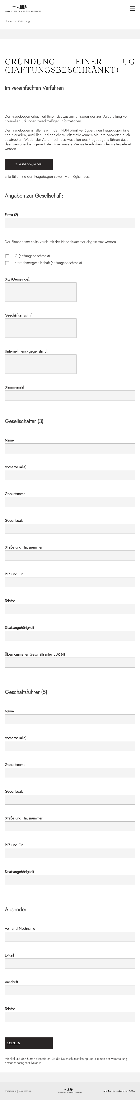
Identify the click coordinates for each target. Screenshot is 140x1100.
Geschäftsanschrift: (19, 315)
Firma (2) (11, 215)
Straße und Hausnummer (23, 547)
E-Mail (9, 955)
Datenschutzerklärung (74, 1058)
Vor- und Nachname (20, 929)
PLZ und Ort (14, 574)
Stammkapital (14, 387)
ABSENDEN (13, 1043)
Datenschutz (25, 1091)
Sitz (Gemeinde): (17, 279)
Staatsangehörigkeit (19, 628)
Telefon (10, 601)
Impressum (10, 1091)
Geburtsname (15, 494)
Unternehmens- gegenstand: (26, 351)
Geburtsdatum (15, 521)
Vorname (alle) (15, 467)
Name (9, 440)
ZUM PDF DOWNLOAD (29, 164)
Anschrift (11, 982)
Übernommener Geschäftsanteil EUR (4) (35, 654)
